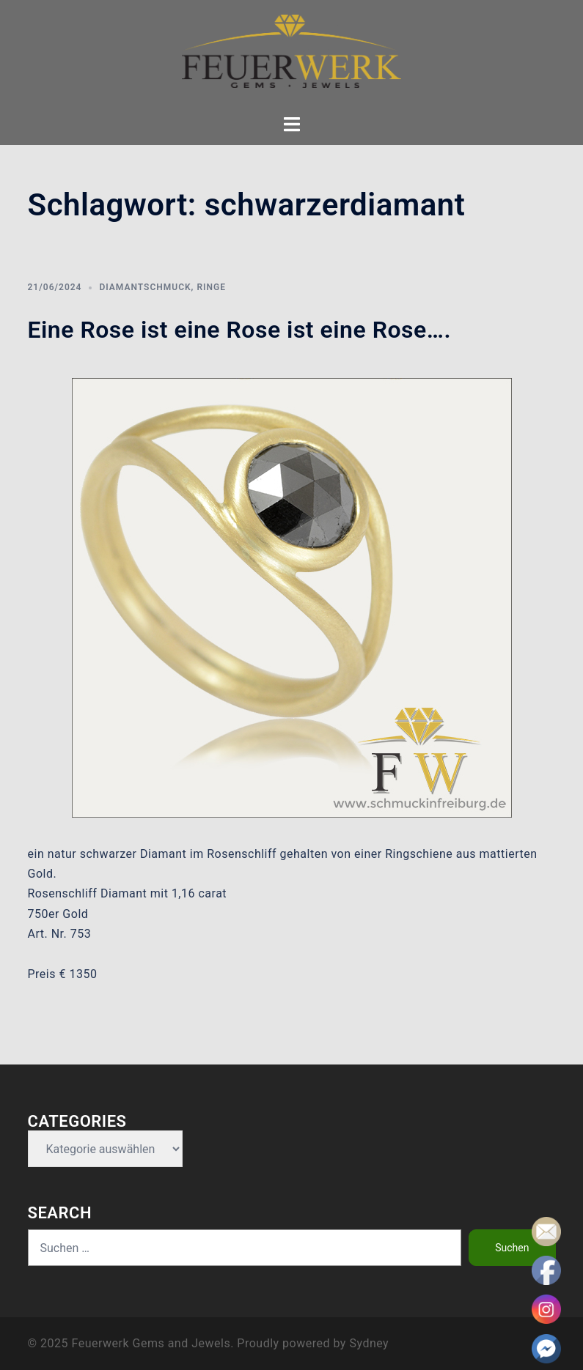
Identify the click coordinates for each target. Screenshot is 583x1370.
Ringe (211, 287)
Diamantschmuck (145, 287)
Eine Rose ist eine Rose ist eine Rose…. (240, 330)
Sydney (369, 1343)
